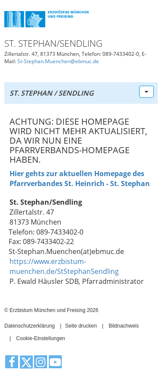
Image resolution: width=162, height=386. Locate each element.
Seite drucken (81, 326)
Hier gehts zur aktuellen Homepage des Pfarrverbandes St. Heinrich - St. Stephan (80, 178)
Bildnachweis (123, 326)
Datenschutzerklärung (29, 326)
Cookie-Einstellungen (40, 338)
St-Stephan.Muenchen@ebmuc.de (58, 61)
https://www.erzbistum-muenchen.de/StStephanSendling (64, 266)
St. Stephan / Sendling (52, 93)
